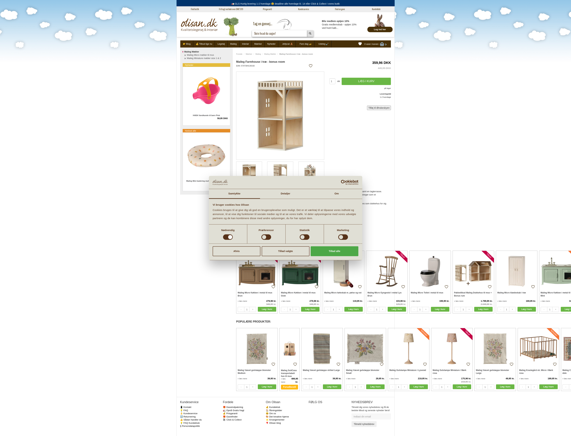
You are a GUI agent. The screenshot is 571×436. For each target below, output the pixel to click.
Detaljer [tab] (285, 193)
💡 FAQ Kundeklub (190, 423)
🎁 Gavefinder (230, 416)
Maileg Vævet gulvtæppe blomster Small (362, 371)
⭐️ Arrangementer (275, 419)
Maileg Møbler (270, 54)
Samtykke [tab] (234, 193)
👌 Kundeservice (189, 413)
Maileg (233, 44)
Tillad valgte (285, 251)
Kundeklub (376, 9)
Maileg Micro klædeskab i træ (511, 293)
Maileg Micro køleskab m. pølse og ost (343, 293)
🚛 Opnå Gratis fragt (233, 410)
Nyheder (271, 44)
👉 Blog (187, 44)
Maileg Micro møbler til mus (200, 55)
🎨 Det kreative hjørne (277, 416)
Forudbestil (289, 387)
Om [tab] (336, 193)
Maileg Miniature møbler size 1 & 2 (204, 58)
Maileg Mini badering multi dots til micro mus (206, 181)
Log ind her (380, 29)
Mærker (258, 44)
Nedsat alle (190, 130)
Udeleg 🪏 (323, 44)
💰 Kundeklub (273, 407)
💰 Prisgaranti (230, 413)
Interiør (245, 44)
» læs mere (242, 301)
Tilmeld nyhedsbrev (364, 424)
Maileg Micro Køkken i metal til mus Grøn (298, 294)
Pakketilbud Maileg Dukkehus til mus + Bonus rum (473, 294)
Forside (239, 54)
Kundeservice (303, 9)
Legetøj (221, 44)
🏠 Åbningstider (274, 410)
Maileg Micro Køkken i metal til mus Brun (255, 294)
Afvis (236, 251)
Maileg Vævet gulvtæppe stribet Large (321, 370)
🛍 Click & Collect (232, 419)
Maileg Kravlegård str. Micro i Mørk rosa (536, 371)
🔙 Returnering (188, 416)
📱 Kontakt (185, 407)
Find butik (195, 9)
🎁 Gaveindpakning (233, 407)
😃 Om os (271, 413)
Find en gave (340, 9)
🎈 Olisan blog (273, 423)
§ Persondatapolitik (190, 426)
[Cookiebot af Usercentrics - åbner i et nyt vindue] (343, 182)
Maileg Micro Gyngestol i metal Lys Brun (385, 294)
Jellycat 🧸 (287, 44)
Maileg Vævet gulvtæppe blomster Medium (254, 371)
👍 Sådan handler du (191, 419)
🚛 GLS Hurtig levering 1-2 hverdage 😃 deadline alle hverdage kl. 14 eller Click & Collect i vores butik (285, 3)
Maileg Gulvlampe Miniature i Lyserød (407, 370)
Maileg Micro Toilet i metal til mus (427, 293)
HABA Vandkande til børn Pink (206, 115)
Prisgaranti (267, 9)
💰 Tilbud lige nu (204, 44)
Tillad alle (334, 251)
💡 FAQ (184, 410)
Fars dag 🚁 (306, 44)
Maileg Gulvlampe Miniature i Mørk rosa (449, 371)
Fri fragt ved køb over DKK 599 (231, 9)
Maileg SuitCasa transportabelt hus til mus (289, 373)
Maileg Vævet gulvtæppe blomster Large (492, 371)
